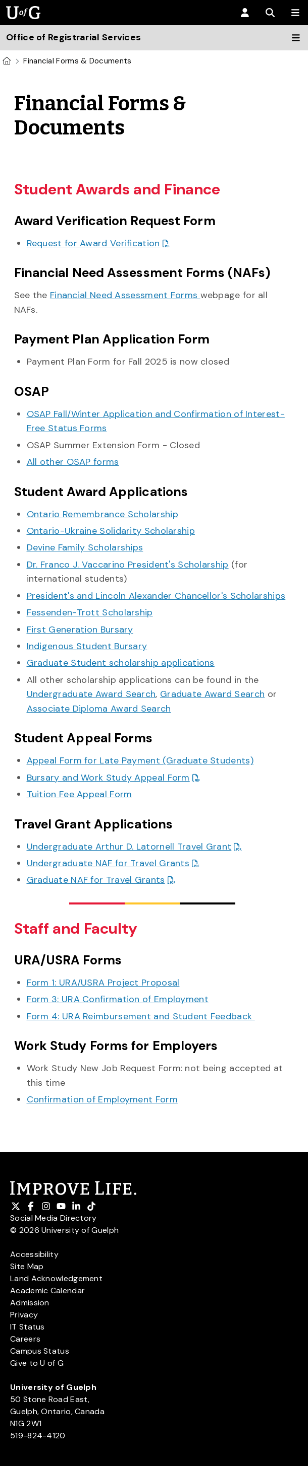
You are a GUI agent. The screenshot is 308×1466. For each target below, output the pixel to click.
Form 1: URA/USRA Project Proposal (103, 982)
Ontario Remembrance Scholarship (102, 514)
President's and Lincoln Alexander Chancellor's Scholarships (156, 596)
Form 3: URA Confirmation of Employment (118, 999)
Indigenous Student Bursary (87, 646)
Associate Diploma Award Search (99, 709)
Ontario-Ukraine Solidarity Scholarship (111, 531)
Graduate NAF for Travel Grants (96, 880)
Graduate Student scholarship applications (121, 663)
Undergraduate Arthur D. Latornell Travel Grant (129, 847)
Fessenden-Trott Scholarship (90, 612)
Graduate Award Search (212, 694)
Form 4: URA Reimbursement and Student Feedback (141, 1016)
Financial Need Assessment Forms (125, 295)
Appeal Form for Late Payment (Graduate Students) (140, 760)
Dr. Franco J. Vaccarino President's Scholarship (128, 565)
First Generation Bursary (80, 629)
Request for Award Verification (93, 243)
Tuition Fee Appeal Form (79, 794)
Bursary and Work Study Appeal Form (108, 778)
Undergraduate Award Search (91, 694)
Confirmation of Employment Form (102, 1099)
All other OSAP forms (73, 462)
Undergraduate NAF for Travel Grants (108, 863)
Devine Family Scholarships (85, 547)
